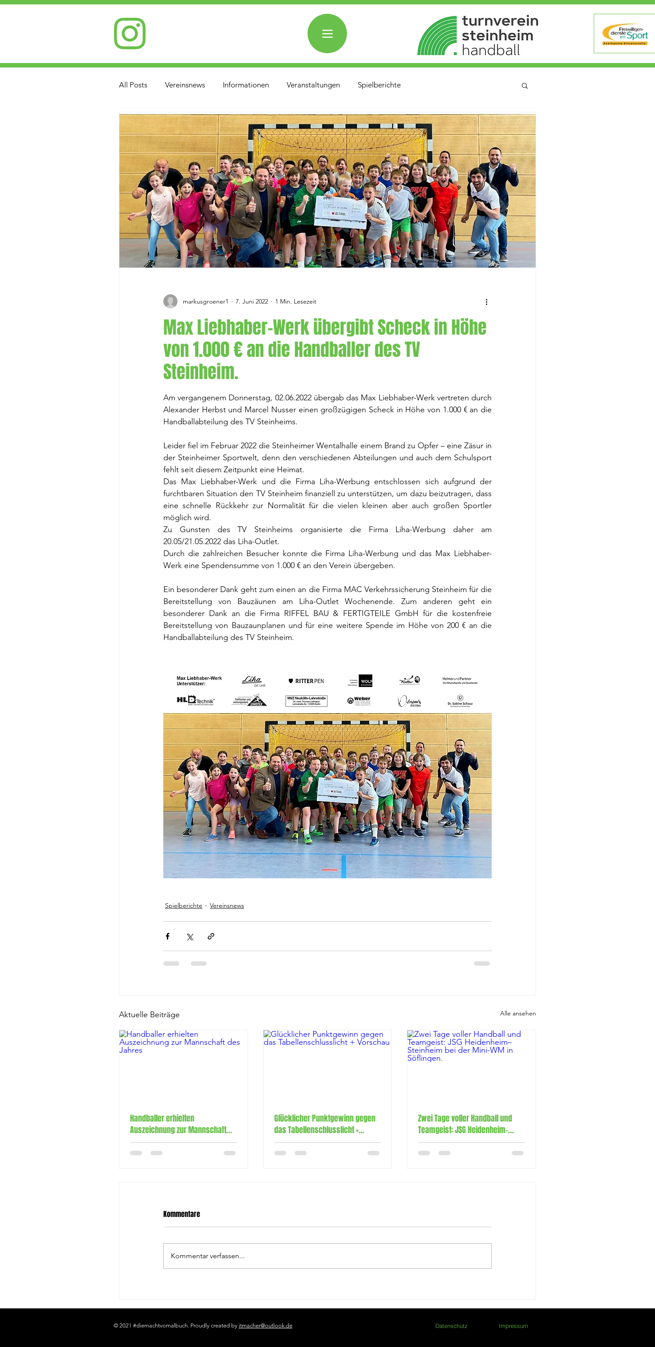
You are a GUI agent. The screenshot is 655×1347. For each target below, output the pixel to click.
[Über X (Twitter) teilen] (189, 936)
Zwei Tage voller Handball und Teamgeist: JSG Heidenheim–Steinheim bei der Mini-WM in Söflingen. (465, 1124)
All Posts (133, 84)
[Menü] (327, 33)
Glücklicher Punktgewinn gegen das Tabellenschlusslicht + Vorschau (324, 1124)
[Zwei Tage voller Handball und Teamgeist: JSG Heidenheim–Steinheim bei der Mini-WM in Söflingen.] (471, 1066)
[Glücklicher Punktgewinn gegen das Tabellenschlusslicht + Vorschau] (328, 1066)
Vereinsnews (185, 84)
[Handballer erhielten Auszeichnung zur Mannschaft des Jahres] (183, 1066)
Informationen (246, 84)
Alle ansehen (518, 1013)
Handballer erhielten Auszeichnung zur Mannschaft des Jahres (178, 1124)
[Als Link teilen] (211, 936)
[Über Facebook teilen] (167, 936)
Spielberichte (379, 84)
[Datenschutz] (451, 1326)
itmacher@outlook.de (265, 1325)
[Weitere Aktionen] (486, 301)
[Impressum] (513, 1326)
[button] (525, 85)
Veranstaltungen (313, 84)
